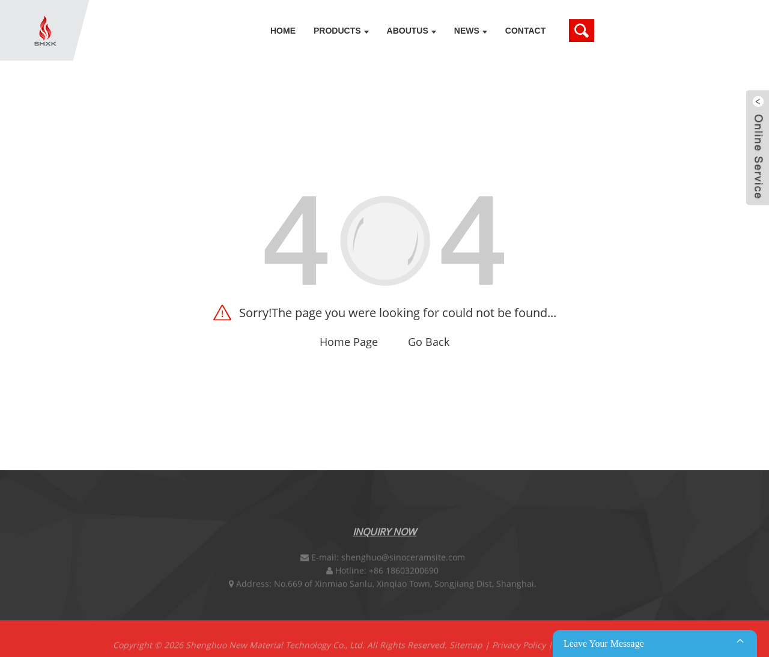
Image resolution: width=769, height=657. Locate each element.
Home (283, 30)
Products (341, 30)
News (470, 30)
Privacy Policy (519, 647)
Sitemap (465, 647)
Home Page (349, 342)
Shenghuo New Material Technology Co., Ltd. (275, 647)
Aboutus (411, 30)
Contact (525, 30)
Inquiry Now (384, 533)
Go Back (428, 342)
